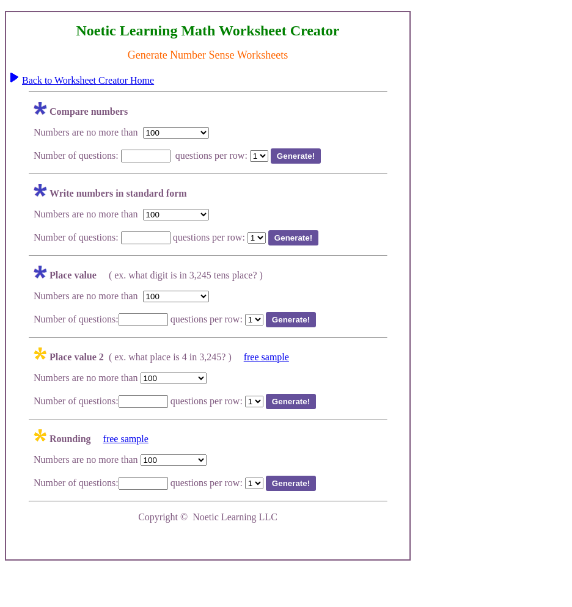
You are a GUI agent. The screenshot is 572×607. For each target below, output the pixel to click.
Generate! (296, 156)
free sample (266, 357)
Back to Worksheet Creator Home (88, 80)
